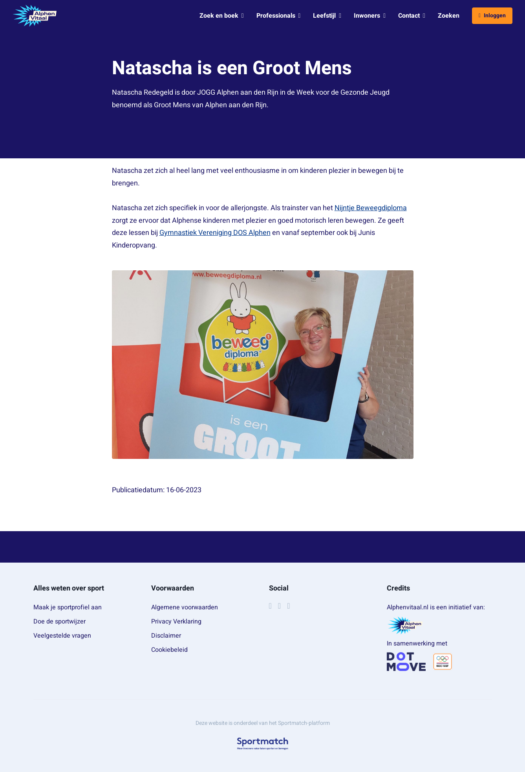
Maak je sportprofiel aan (67, 607)
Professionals (278, 15)
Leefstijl (327, 15)
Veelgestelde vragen (62, 635)
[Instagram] (279, 606)
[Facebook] (270, 606)
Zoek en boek (221, 15)
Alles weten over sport (68, 588)
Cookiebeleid (169, 650)
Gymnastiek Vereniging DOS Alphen (215, 232)
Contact (411, 15)
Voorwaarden (172, 588)
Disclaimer (166, 635)
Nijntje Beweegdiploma (371, 208)
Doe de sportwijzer (59, 621)
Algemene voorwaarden (184, 607)
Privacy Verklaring (176, 621)
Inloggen (492, 15)
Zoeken (448, 15)
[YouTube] (288, 606)
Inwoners (370, 15)
